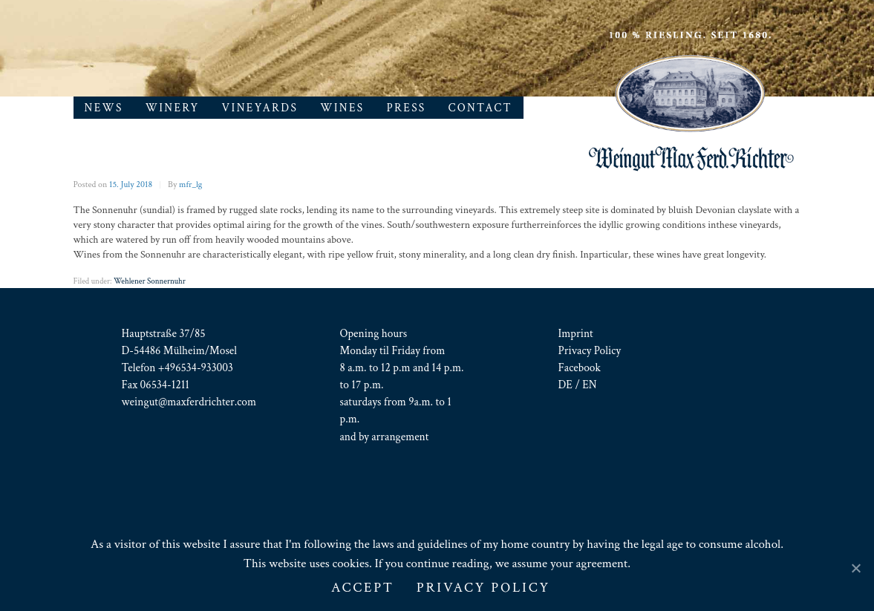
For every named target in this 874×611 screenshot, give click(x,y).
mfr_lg (190, 184)
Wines (342, 107)
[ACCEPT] (855, 568)
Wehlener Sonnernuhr (150, 281)
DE (565, 384)
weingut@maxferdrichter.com (189, 401)
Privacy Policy (590, 350)
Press (406, 107)
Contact (480, 107)
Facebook (579, 367)
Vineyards (260, 107)
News (104, 107)
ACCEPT (362, 587)
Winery (173, 107)
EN (589, 384)
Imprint (575, 333)
